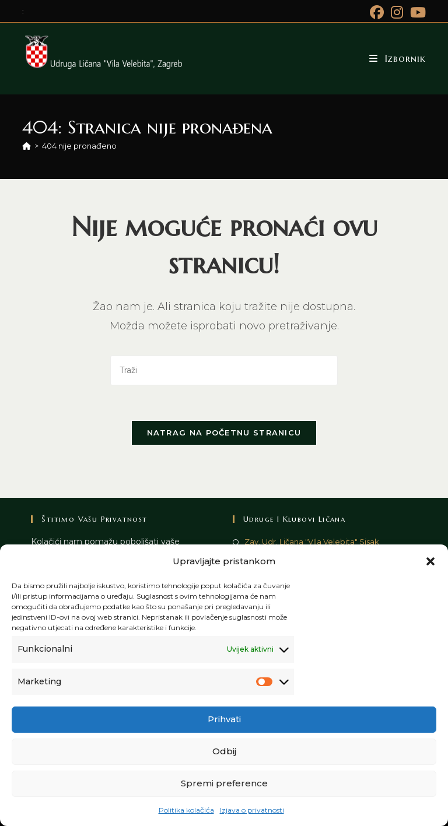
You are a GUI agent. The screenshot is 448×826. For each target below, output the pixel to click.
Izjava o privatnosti (252, 810)
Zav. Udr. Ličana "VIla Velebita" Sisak (311, 541)
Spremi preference (224, 783)
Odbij (224, 751)
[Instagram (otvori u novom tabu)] (397, 12)
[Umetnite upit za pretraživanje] (224, 370)
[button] (430, 561)
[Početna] (26, 145)
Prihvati (224, 719)
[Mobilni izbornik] (397, 58)
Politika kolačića (186, 810)
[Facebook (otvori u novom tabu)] (376, 12)
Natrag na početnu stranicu (224, 432)
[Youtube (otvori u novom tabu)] (416, 12)
